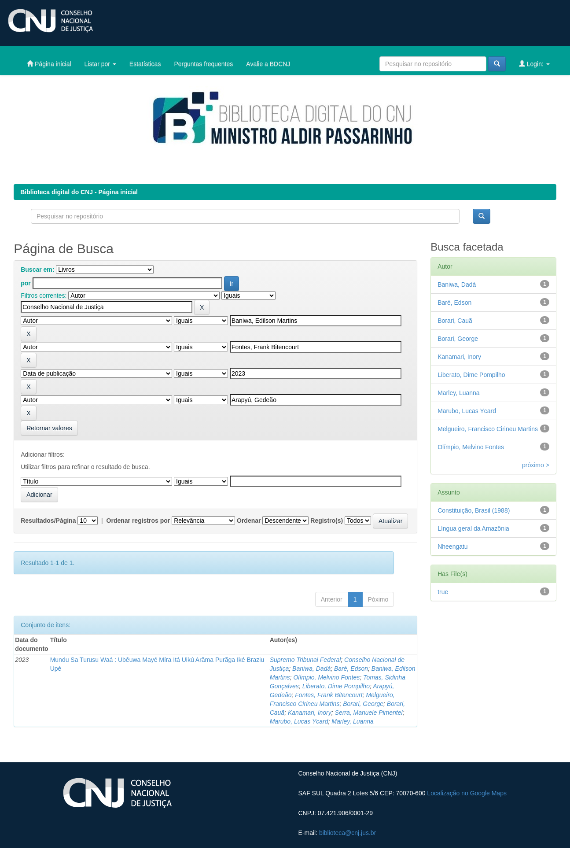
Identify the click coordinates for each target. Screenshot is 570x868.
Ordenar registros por (138, 520)
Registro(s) (326, 520)
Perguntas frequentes (203, 63)
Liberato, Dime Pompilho (336, 686)
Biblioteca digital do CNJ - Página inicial (79, 192)
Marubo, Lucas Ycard (299, 721)
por (26, 283)
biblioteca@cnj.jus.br (347, 832)
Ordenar (249, 520)
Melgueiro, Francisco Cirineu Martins (488, 428)
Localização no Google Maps (467, 793)
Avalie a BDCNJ (268, 63)
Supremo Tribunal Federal (305, 659)
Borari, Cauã (455, 320)
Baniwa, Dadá (311, 668)
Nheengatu (453, 546)
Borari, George (363, 703)
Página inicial (49, 63)
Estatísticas (145, 63)
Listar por (100, 63)
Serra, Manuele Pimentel (369, 712)
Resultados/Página (48, 520)
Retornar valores (49, 428)
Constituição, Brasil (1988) (474, 510)
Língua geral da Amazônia (473, 528)
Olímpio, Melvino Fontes (326, 677)
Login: (534, 63)
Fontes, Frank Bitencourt (328, 694)
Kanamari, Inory (309, 712)
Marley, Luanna (352, 721)
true (443, 591)
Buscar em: (37, 269)
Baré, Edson (351, 668)
